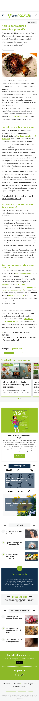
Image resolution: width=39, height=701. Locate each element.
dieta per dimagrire (23, 273)
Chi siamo (6, 684)
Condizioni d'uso (11, 690)
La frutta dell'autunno (11, 321)
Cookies (30, 690)
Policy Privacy (22, 690)
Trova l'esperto (29, 684)
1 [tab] (18, 398)
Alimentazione (9, 353)
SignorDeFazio (16, 349)
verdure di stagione (16, 295)
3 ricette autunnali (11, 340)
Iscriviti (19, 662)
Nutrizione (18, 353)
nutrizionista (20, 284)
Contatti (17, 684)
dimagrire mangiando (17, 116)
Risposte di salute (19, 686)
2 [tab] (20, 398)
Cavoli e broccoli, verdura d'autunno (19, 337)
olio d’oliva (28, 319)
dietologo (5, 284)
